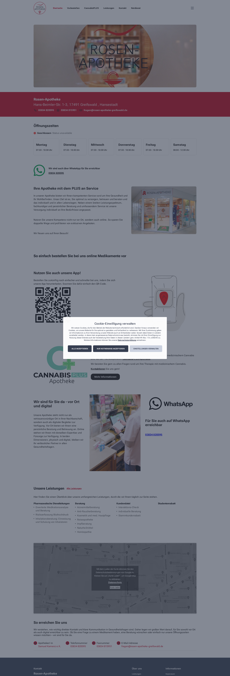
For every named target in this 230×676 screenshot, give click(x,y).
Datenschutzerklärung (127, 340)
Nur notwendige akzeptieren (111, 349)
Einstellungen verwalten (146, 349)
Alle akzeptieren (80, 349)
